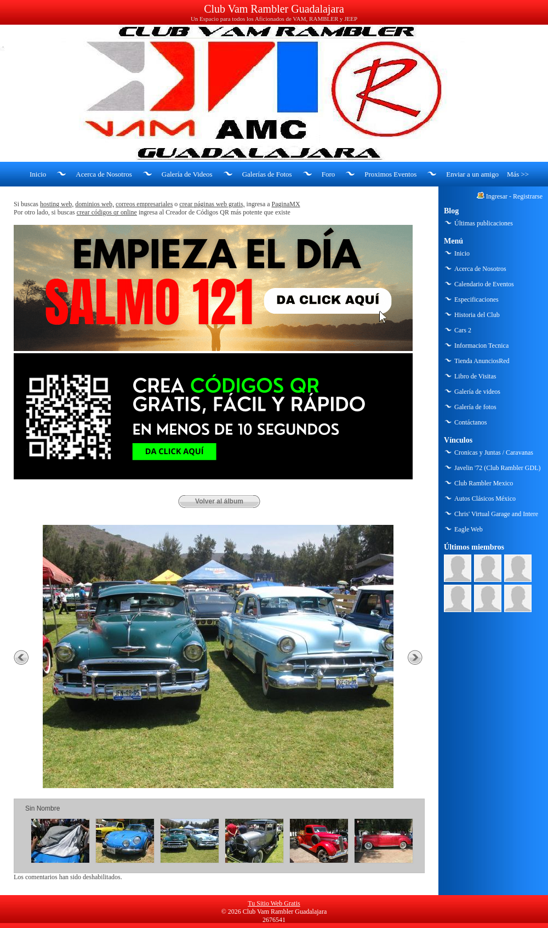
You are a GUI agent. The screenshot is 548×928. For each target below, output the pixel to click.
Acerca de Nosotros (104, 174)
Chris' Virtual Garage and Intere (496, 514)
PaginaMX (286, 204)
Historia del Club (477, 315)
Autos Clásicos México (485, 498)
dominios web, (94, 204)
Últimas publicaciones (483, 223)
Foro (328, 174)
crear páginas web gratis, (211, 204)
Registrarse (528, 196)
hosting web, (56, 204)
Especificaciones (476, 299)
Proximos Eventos (390, 174)
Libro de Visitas (475, 376)
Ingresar (496, 196)
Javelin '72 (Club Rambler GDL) (497, 468)
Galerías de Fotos (267, 174)
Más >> (518, 174)
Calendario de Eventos (484, 284)
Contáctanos (470, 422)
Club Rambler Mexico (483, 483)
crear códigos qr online (107, 212)
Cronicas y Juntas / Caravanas (493, 452)
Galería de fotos (475, 407)
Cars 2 (462, 330)
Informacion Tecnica (481, 345)
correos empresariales (144, 204)
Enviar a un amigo (472, 174)
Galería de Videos (187, 174)
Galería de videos (477, 391)
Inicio (38, 174)
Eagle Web (468, 529)
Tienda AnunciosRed (482, 361)
